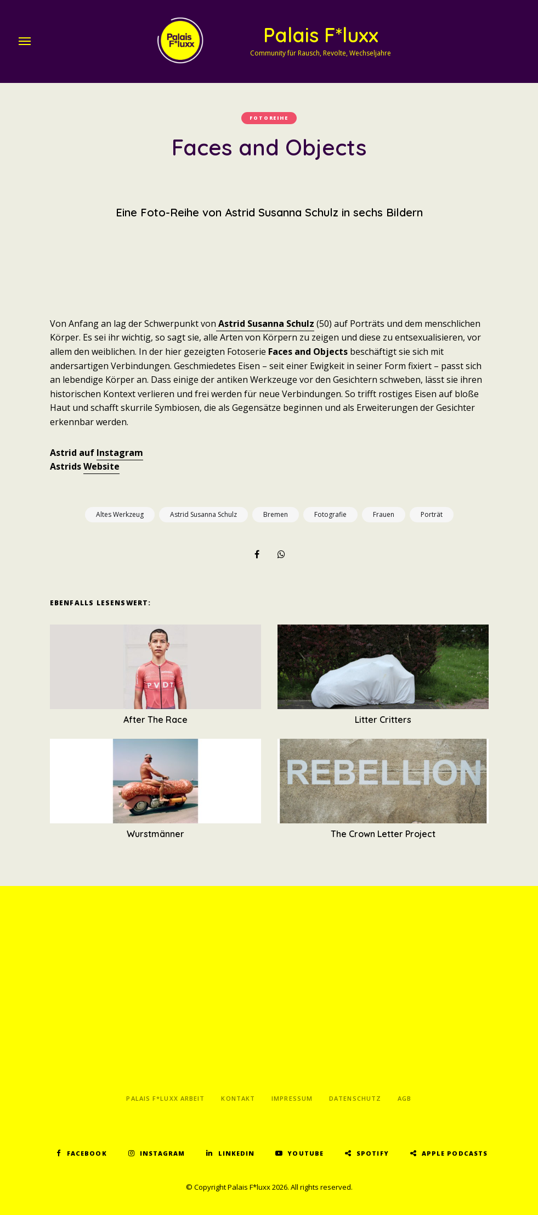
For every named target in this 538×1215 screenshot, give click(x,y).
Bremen (275, 514)
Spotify (372, 1153)
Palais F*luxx (320, 35)
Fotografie (330, 514)
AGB (404, 1098)
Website (101, 466)
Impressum (292, 1098)
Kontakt (238, 1098)
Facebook (87, 1153)
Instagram (120, 453)
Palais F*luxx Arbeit (165, 1098)
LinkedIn (236, 1153)
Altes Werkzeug (120, 514)
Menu (24, 41)
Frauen (383, 514)
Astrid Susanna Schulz (265, 323)
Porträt (432, 514)
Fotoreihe (269, 117)
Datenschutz (355, 1098)
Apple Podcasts (455, 1153)
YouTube (305, 1153)
